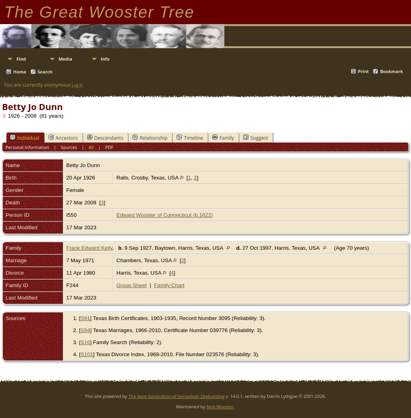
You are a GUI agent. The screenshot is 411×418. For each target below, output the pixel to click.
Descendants (105, 137)
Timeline (190, 137)
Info (105, 59)
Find (21, 59)
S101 (87, 354)
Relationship (149, 137)
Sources (69, 147)
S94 (85, 330)
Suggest (255, 137)
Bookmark (391, 71)
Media (65, 59)
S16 (85, 342)
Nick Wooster (220, 407)
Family (223, 137)
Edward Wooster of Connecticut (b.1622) (164, 215)
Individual (24, 137)
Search (45, 72)
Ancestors (63, 137)
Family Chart (169, 285)
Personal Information (27, 147)
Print (363, 71)
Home (19, 72)
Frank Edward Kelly (89, 248)
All (91, 147)
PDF (109, 147)
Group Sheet (131, 285)
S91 (85, 318)
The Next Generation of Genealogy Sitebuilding (176, 396)
